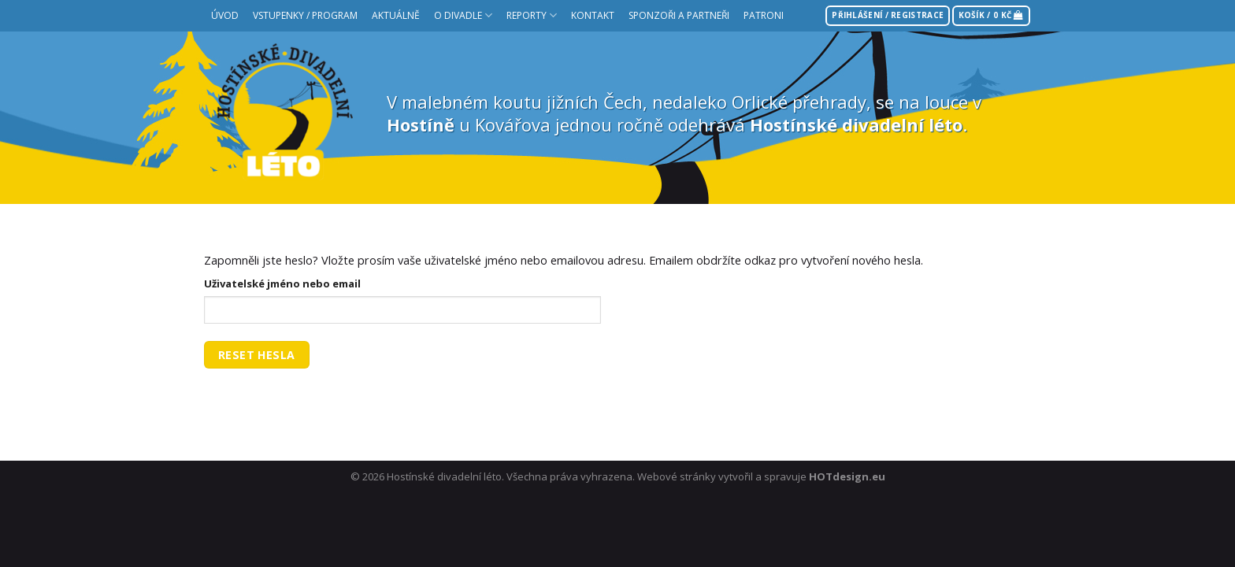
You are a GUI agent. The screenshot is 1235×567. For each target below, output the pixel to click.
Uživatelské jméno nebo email (282, 283)
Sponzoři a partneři (679, 15)
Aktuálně (396, 15)
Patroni (764, 15)
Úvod (225, 15)
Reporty (531, 15)
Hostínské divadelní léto (444, 476)
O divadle (463, 15)
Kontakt (592, 15)
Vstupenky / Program (305, 15)
